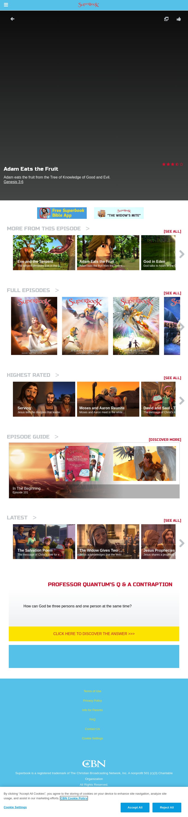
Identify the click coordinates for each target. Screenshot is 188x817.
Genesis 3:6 (13, 182)
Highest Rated (33, 375)
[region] (94, 802)
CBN (94, 765)
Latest (21, 518)
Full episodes (33, 290)
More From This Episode (48, 228)
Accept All (135, 807)
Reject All (167, 807)
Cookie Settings (92, 738)
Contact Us (92, 729)
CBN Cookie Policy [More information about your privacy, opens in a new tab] (73, 798)
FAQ (92, 719)
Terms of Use (92, 691)
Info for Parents (92, 710)
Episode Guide (32, 437)
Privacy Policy (92, 700)
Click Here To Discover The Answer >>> (94, 634)
